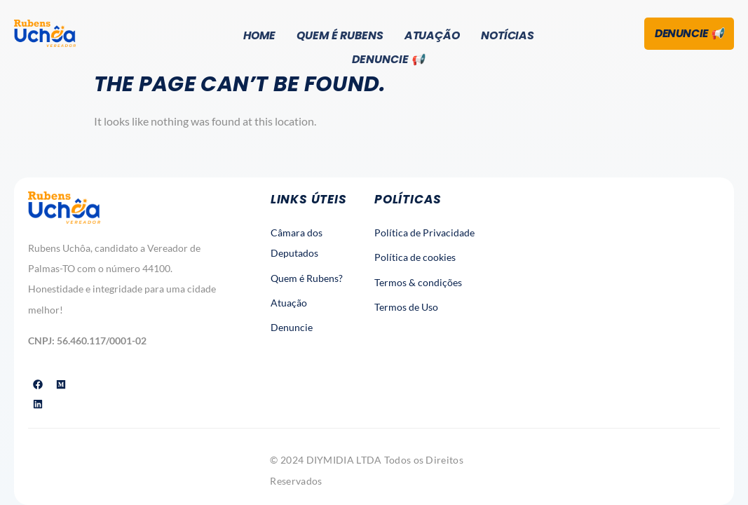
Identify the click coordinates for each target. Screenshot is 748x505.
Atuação (433, 35)
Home (258, 35)
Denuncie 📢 (388, 58)
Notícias (509, 35)
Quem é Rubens (340, 35)
